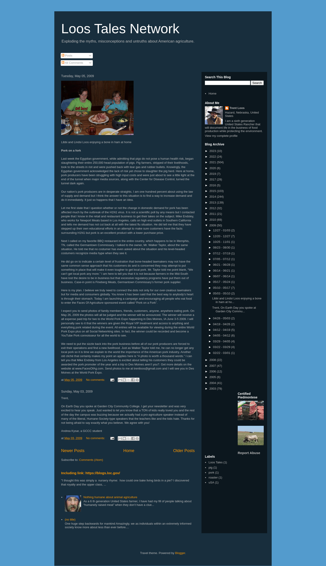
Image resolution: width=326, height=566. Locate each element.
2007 (213, 365)
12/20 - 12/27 (222, 236)
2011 (213, 214)
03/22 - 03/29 (222, 347)
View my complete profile (221, 135)
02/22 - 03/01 (222, 353)
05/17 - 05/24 (222, 282)
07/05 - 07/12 (222, 259)
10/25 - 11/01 (222, 242)
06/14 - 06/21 (222, 270)
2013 (213, 202)
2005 (213, 377)
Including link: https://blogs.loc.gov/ (90, 473)
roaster (213, 477)
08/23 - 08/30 (222, 247)
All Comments (72, 62)
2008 (213, 360)
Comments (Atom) (91, 460)
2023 (213, 151)
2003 (213, 388)
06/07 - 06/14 (222, 276)
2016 (213, 185)
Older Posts (184, 450)
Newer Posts (72, 450)
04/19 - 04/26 (222, 324)
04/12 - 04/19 (222, 330)
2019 (213, 173)
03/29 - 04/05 (222, 341)
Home (128, 450)
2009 (213, 225)
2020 (213, 168)
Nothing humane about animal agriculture (110, 497)
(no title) (70, 519)
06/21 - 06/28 (222, 264)
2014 (213, 196)
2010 (213, 219)
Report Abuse (249, 453)
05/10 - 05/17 (222, 287)
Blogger (180, 553)
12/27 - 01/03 (222, 230)
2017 (213, 179)
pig (210, 467)
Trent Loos (237, 108)
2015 (213, 191)
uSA (211, 482)
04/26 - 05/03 (222, 318)
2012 (213, 208)
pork (211, 472)
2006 (213, 371)
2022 (213, 156)
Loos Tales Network (120, 28)
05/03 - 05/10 (222, 293)
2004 (213, 383)
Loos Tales (216, 462)
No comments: (96, 379)
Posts (67, 55)
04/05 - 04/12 (222, 335)
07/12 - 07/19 (222, 253)
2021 (213, 162)
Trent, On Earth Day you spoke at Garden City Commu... (234, 309)
